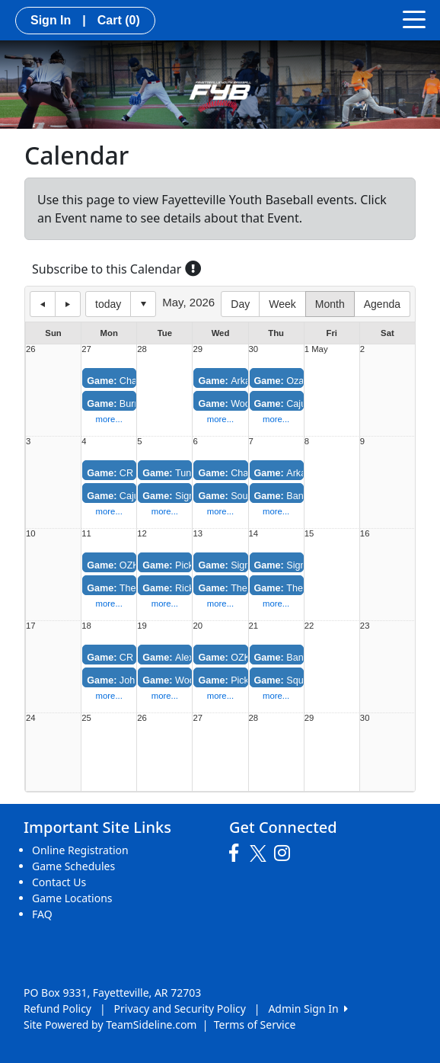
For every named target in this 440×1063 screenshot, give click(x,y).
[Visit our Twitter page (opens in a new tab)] (260, 853)
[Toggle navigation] (414, 18)
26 (31, 349)
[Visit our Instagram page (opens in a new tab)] (286, 853)
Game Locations (72, 898)
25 (86, 718)
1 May (316, 349)
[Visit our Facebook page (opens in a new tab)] (237, 853)
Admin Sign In (307, 1008)
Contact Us (59, 882)
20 (197, 626)
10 (31, 534)
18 (86, 626)
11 (86, 534)
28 (142, 349)
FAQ (42, 914)
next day (68, 304)
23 (365, 626)
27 (86, 349)
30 (254, 349)
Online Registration (80, 850)
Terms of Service (255, 1024)
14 (254, 534)
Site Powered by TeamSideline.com (110, 1024)
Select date (143, 304)
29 (197, 349)
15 (309, 534)
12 (142, 534)
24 (31, 718)
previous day (43, 304)
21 (254, 626)
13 (197, 534)
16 (365, 534)
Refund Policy (57, 1008)
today (108, 304)
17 (31, 626)
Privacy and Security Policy (180, 1008)
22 (309, 626)
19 (142, 626)
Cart (118, 20)
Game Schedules (73, 866)
